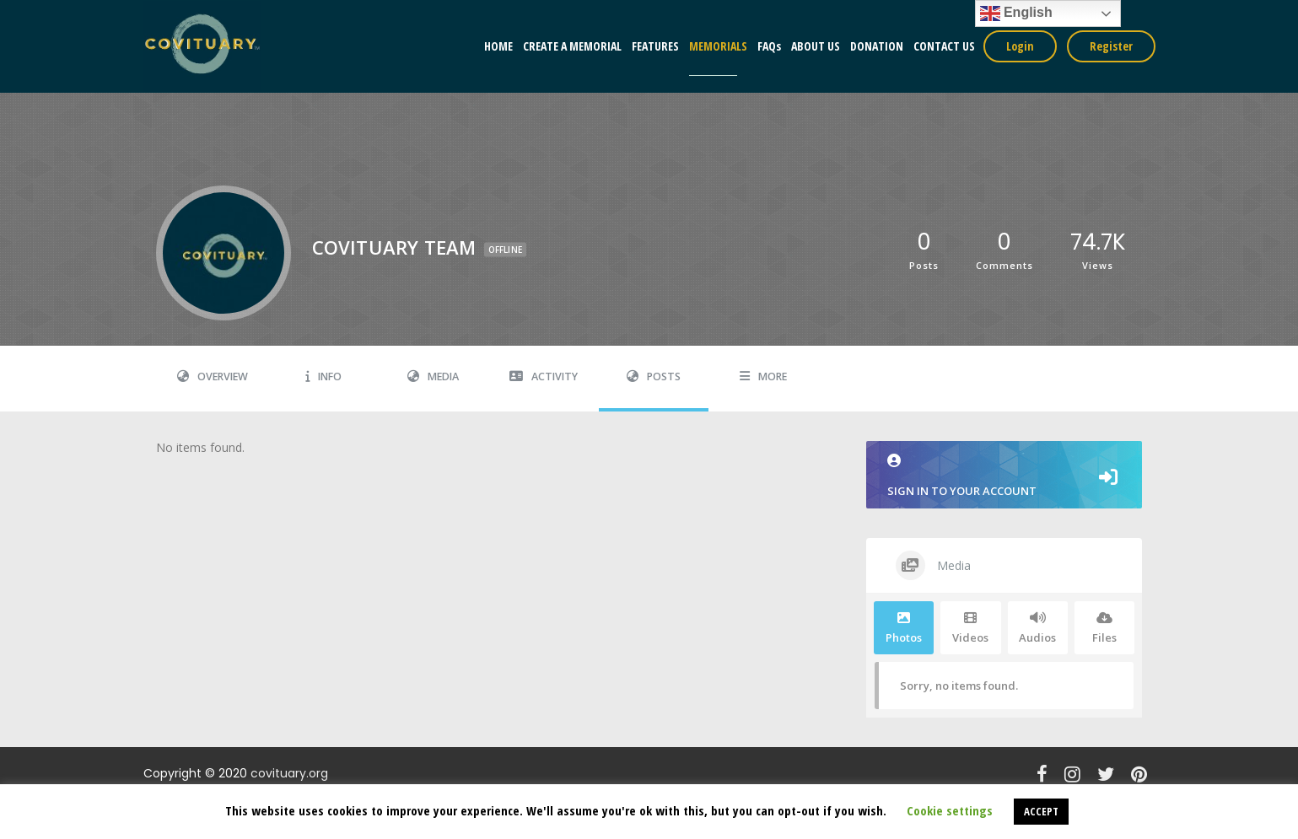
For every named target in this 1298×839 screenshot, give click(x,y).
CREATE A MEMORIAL (572, 46)
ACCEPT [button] (1041, 811)
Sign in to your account (1004, 476)
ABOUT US (815, 46)
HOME (498, 46)
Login (1020, 46)
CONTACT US (944, 46)
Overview (212, 376)
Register (1111, 46)
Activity (543, 376)
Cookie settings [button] (950, 810)
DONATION (876, 46)
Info (323, 376)
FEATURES (655, 46)
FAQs (769, 46)
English (1016, 13)
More (763, 376)
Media (433, 376)
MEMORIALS (718, 46)
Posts (654, 376)
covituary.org (289, 773)
